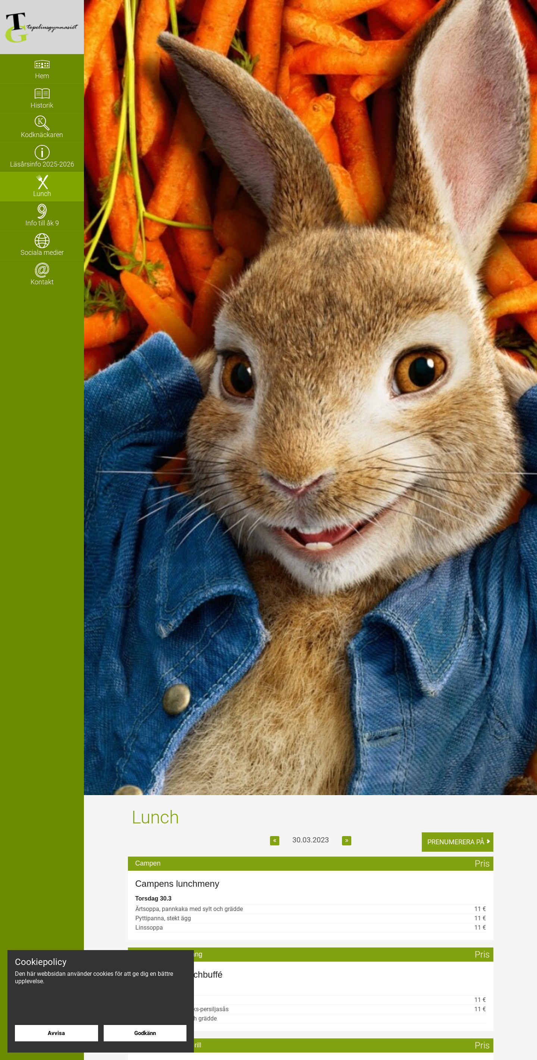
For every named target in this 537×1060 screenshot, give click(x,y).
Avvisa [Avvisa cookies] (56, 1033)
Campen (148, 863)
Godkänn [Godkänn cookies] (145, 1033)
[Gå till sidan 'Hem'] (42, 68)
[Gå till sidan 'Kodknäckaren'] (42, 127)
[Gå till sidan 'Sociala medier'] (42, 245)
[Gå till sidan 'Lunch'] (42, 186)
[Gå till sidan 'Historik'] (42, 98)
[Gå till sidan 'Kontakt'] (42, 274)
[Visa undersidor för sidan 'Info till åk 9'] (42, 216)
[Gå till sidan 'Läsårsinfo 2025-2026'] (42, 157)
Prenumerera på (455, 842)
